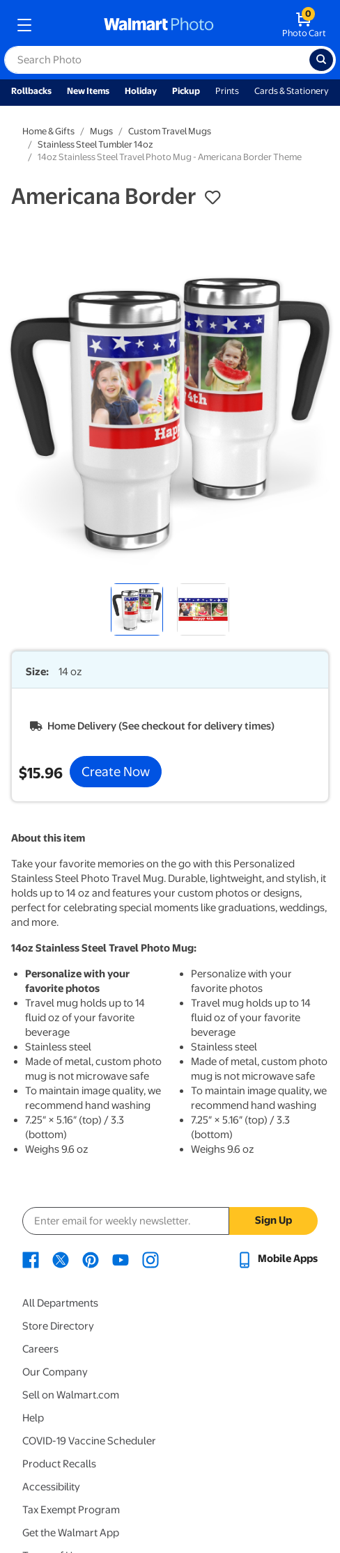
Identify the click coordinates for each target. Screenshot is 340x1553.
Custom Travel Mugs (169, 131)
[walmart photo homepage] (159, 25)
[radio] (137, 609)
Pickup (186, 91)
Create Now (116, 771)
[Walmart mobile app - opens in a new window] (277, 1258)
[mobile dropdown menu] (24, 25)
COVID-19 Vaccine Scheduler (89, 1441)
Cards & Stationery (291, 91)
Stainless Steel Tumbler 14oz (95, 144)
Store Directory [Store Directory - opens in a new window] (58, 1326)
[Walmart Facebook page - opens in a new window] (30, 1258)
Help (33, 1418)
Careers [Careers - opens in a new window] (40, 1349)
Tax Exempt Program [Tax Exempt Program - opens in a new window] (71, 1510)
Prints (227, 91)
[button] (212, 198)
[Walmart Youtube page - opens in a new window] (120, 1258)
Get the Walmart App (70, 1533)
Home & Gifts (48, 131)
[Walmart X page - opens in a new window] (60, 1258)
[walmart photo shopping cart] (304, 25)
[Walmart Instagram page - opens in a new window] (150, 1258)
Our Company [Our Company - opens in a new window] (55, 1372)
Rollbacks (31, 91)
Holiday (141, 91)
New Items (88, 91)
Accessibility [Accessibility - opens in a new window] (51, 1487)
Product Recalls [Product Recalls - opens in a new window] (59, 1464)
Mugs (101, 131)
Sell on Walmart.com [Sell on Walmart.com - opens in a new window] (70, 1395)
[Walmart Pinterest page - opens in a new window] (90, 1258)
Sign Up (273, 1220)
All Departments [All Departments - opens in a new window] (60, 1303)
